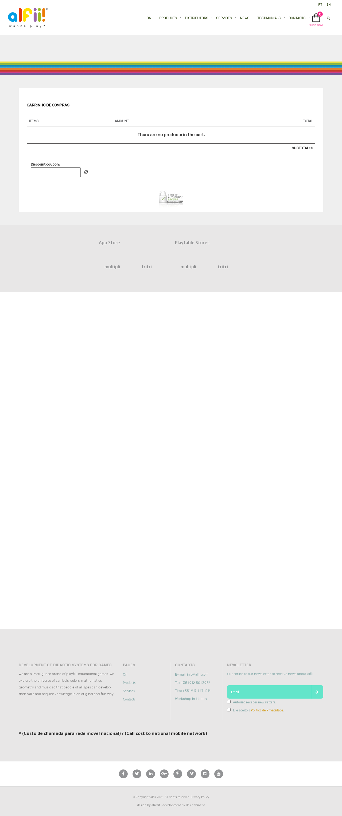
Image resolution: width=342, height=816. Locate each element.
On (148, 18)
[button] (316, 19)
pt (320, 4)
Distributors (196, 18)
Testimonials (269, 18)
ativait (155, 805)
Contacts (297, 18)
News (244, 18)
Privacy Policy (200, 797)
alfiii (153, 797)
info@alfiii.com (197, 674)
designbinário (195, 805)
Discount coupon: (45, 164)
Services (224, 18)
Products (168, 18)
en (329, 4)
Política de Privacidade (267, 710)
